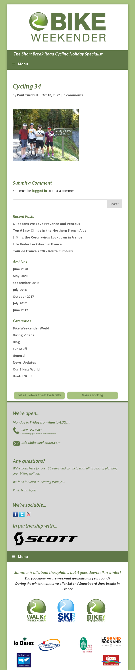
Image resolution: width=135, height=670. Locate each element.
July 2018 (20, 290)
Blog (16, 342)
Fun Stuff (20, 349)
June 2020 (20, 269)
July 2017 (20, 303)
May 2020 (20, 276)
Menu (19, 63)
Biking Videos (23, 335)
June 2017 (20, 310)
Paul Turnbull (27, 95)
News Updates (24, 362)
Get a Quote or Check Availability (39, 395)
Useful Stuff (22, 376)
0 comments (73, 95)
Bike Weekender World (31, 328)
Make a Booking (92, 395)
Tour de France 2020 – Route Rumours (43, 251)
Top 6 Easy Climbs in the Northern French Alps (49, 230)
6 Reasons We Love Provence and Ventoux (46, 224)
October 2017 (23, 296)
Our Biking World (26, 369)
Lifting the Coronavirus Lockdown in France (47, 237)
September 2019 (26, 283)
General (19, 355)
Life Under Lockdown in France (37, 244)
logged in (39, 191)
